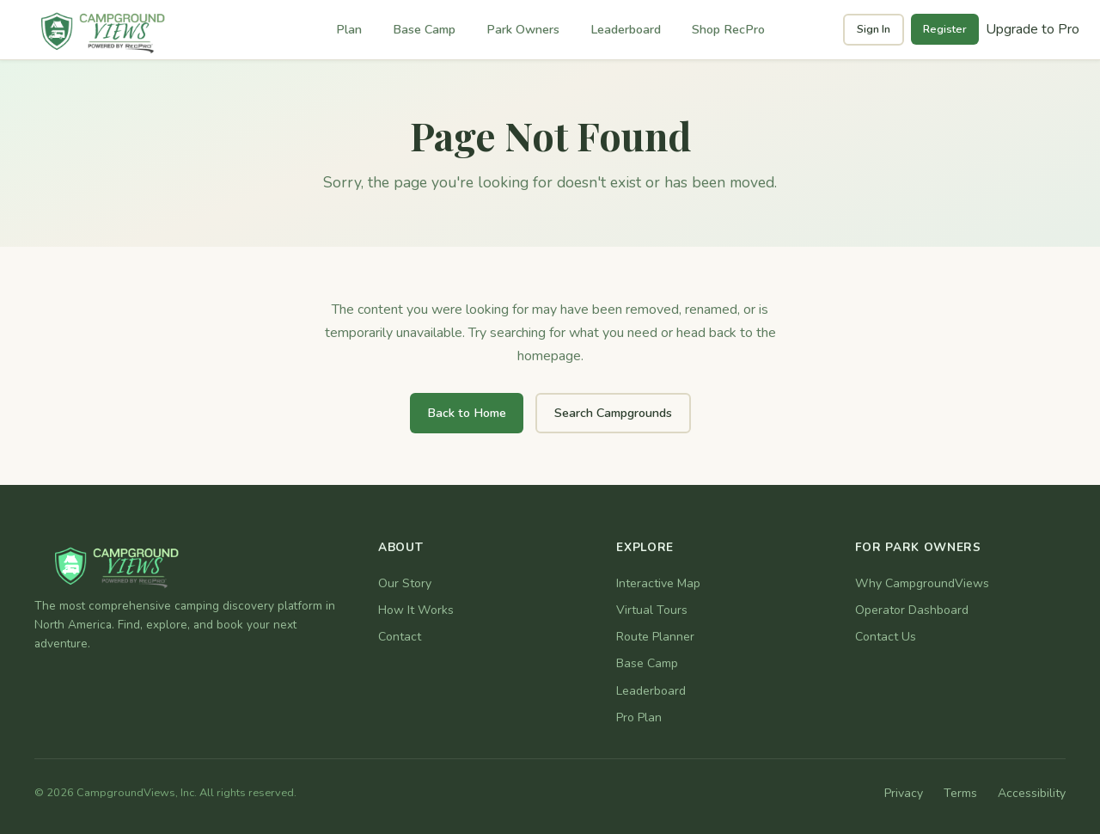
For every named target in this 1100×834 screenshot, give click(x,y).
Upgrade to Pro (1032, 29)
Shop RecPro (728, 29)
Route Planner (655, 637)
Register (945, 29)
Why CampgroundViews (922, 583)
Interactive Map (658, 583)
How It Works (416, 610)
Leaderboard (625, 29)
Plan (349, 29)
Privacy (903, 793)
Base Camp (424, 29)
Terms (960, 793)
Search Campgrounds (613, 412)
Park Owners (522, 29)
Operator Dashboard (912, 610)
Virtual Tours (652, 610)
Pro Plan (639, 717)
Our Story (404, 583)
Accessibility (1032, 793)
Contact (399, 637)
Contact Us (885, 637)
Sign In (873, 29)
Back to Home (466, 412)
